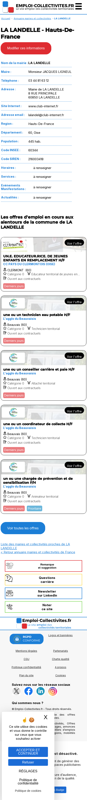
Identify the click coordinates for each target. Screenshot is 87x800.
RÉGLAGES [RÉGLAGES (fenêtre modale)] (28, 771)
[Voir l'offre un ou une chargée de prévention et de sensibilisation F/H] (43, 487)
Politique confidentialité (26, 667)
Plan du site (26, 675)
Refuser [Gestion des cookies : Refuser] (28, 762)
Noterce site (47, 607)
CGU (26, 659)
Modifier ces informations (26, 48)
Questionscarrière (47, 580)
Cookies (60, 675)
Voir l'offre (74, 243)
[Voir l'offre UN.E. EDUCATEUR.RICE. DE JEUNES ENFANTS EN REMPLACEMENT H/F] (43, 264)
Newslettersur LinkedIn (47, 593)
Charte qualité (60, 659)
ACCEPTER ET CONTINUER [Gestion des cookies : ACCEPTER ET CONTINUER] (28, 751)
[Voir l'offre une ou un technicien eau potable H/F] (43, 321)
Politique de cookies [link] (28, 790)
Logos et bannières (60, 635)
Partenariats (60, 650)
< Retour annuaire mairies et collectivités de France (38, 552)
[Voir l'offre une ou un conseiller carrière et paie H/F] (43, 375)
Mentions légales (26, 650)
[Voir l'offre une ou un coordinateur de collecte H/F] (43, 430)
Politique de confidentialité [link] (28, 781)
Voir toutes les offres (23, 528)
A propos (60, 667)
